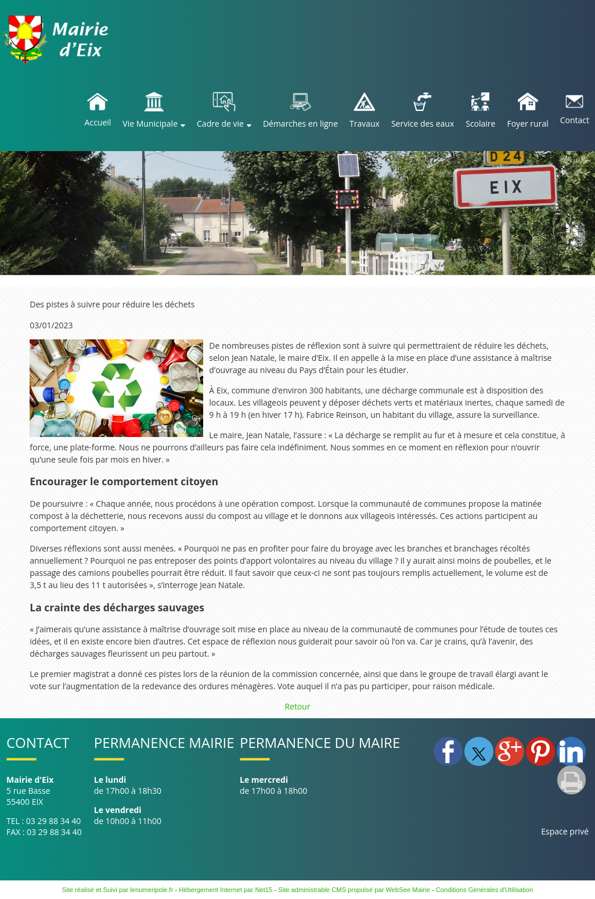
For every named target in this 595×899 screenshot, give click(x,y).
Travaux (364, 123)
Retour (297, 706)
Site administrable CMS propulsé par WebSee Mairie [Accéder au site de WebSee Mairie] (354, 889)
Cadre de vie (220, 123)
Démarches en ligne (300, 123)
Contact (574, 120)
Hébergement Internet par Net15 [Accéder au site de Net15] (225, 889)
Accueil (98, 122)
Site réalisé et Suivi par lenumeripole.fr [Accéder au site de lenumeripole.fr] (118, 889)
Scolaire (480, 123)
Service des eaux (422, 123)
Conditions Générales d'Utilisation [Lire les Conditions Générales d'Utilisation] (484, 889)
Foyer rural (527, 123)
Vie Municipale (150, 123)
